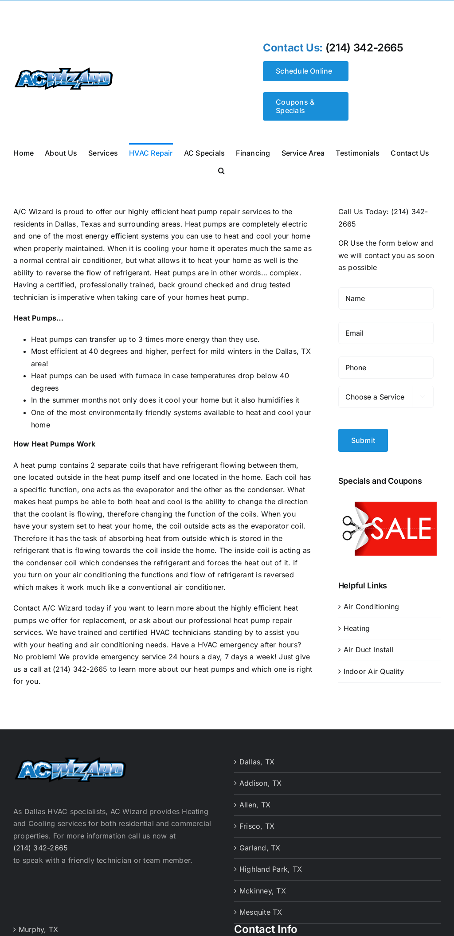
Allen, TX (254, 801)
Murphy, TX (38, 925)
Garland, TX (260, 844)
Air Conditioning (371, 603)
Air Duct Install (369, 646)
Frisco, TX (256, 823)
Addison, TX (260, 779)
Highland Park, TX (270, 866)
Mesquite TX (260, 909)
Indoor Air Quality (374, 668)
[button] (221, 170)
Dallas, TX (256, 758)
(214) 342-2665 (364, 48)
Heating (357, 625)
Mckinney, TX (262, 887)
